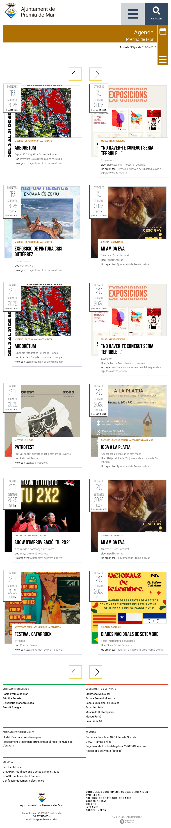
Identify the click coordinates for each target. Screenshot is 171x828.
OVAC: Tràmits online (98, 741)
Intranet (92, 807)
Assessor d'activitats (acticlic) (104, 750)
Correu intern (96, 810)
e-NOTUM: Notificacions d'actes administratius (31, 771)
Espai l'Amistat (95, 707)
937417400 (42, 816)
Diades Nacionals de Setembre (129, 634)
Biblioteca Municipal (98, 694)
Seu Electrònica (12, 767)
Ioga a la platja (116, 447)
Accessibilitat (96, 801)
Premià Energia (12, 707)
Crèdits (91, 804)
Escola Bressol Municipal (101, 698)
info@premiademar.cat (44, 819)
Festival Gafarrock (33, 634)
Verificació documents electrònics (23, 780)
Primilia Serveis (12, 698)
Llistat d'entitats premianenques (22, 737)
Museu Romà (93, 716)
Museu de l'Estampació (100, 712)
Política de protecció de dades (109, 798)
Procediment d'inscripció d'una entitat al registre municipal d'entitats (38, 743)
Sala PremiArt (94, 721)
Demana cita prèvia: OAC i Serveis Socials (111, 737)
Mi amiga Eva (113, 249)
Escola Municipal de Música (102, 703)
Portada (124, 47)
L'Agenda (136, 47)
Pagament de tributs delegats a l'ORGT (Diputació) (116, 746)
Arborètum (25, 148)
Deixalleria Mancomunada (18, 703)
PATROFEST (24, 447)
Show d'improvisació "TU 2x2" (42, 543)
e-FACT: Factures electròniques (21, 776)
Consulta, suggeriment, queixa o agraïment (118, 792)
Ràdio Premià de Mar (15, 694)
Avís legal (93, 795)
